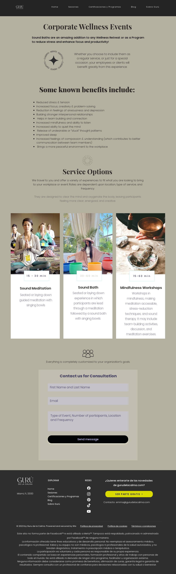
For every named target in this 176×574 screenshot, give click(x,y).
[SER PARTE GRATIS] (129, 494)
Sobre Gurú (54, 504)
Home (51, 488)
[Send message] (88, 439)
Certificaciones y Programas (63, 496)
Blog (50, 500)
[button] (104, 7)
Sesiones (52, 492)
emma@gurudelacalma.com (133, 502)
